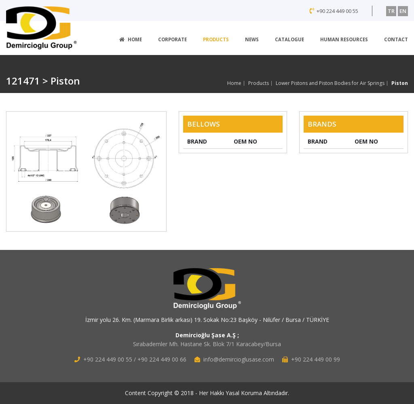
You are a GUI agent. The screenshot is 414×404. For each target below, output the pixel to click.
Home (234, 83)
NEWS (252, 39)
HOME (130, 39)
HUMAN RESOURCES (344, 39)
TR (391, 11)
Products (258, 83)
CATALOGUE (289, 39)
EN (402, 11)
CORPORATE (172, 39)
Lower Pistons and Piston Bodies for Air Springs (330, 83)
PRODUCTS (216, 39)
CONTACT (396, 39)
